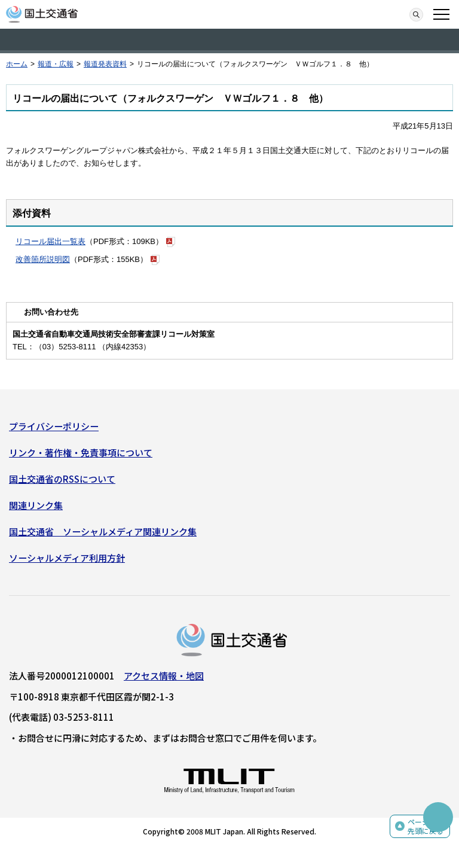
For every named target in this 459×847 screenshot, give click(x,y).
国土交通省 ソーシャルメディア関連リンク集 (103, 531)
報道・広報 (56, 64)
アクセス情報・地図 (164, 675)
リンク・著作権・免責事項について (80, 452)
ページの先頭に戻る (425, 826)
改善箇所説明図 (43, 259)
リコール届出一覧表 (50, 241)
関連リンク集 (36, 505)
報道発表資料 (105, 64)
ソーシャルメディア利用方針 (67, 558)
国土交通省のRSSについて (62, 479)
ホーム (16, 64)
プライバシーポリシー (54, 426)
